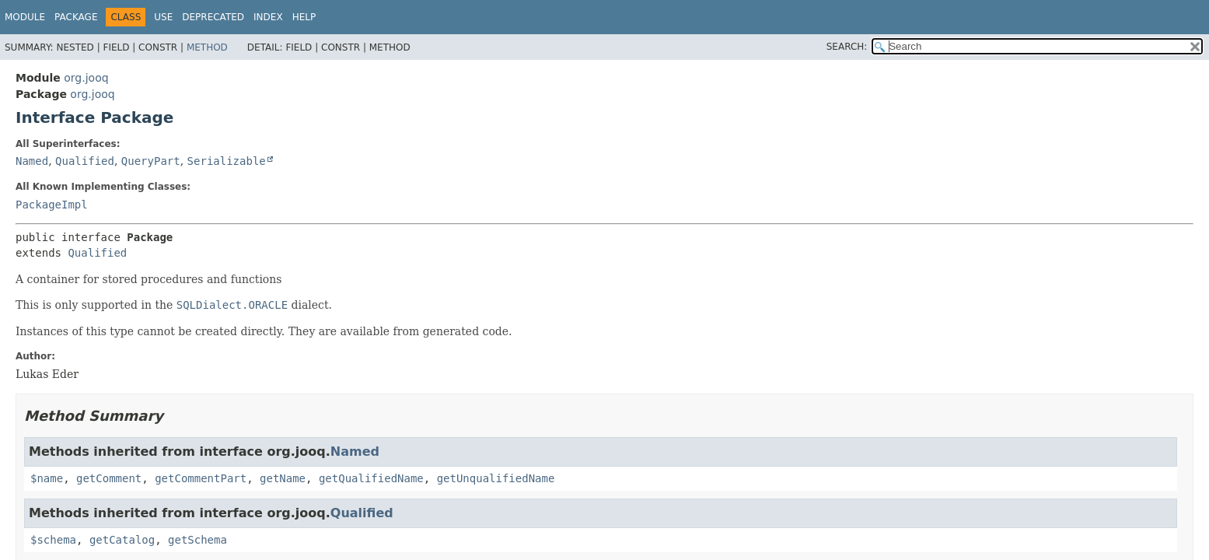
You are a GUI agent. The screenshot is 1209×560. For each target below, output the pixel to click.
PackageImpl (52, 204)
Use (163, 17)
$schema (53, 540)
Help (304, 17)
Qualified (84, 161)
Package (75, 17)
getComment (109, 478)
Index (268, 17)
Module (25, 17)
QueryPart (150, 161)
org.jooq (86, 78)
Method (207, 47)
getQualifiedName (371, 478)
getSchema (197, 540)
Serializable (226, 161)
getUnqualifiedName (496, 478)
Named (32, 161)
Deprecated (213, 17)
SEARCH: (847, 46)
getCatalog (122, 540)
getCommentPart (200, 478)
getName (283, 478)
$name (46, 478)
